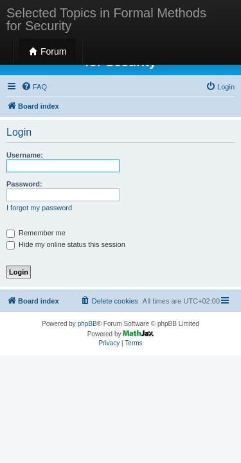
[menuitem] (34, 87)
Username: (24, 155)
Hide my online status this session (65, 244)
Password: (24, 184)
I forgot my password (39, 208)
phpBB (87, 323)
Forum (47, 51)
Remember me (36, 233)
